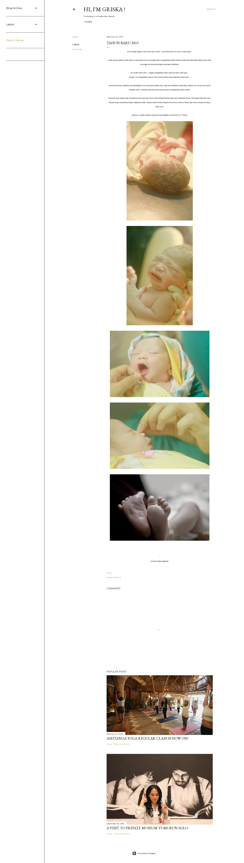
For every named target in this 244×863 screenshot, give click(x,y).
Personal (77, 49)
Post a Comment (122, 744)
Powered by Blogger (144, 853)
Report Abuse (15, 40)
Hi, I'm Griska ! (104, 9)
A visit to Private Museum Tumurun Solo (147, 828)
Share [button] (75, 37)
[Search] (211, 9)
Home (88, 22)
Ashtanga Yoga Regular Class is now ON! (147, 738)
